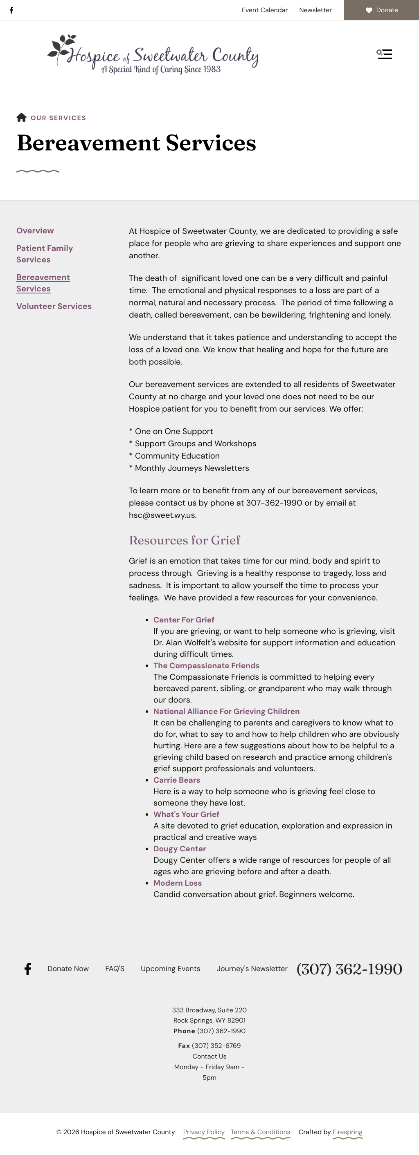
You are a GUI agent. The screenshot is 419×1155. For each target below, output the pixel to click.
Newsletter (315, 10)
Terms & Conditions (261, 1132)
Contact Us (209, 1056)
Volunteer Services (54, 306)
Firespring (348, 1132)
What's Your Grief (188, 814)
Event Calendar (265, 10)
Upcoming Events (170, 969)
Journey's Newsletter (252, 969)
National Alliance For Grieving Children (230, 711)
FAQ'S (114, 969)
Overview (35, 231)
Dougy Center (181, 849)
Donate (381, 10)
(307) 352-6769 (216, 1045)
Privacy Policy (204, 1132)
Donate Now (68, 969)
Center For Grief (185, 620)
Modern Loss (178, 883)
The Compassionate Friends (209, 665)
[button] (384, 54)
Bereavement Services (43, 283)
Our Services (59, 118)
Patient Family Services (44, 254)
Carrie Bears (178, 780)
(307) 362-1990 (349, 969)
